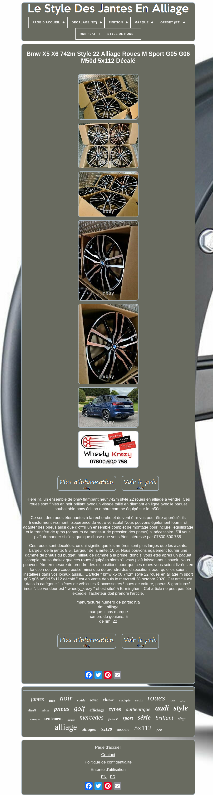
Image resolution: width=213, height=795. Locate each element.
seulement (54, 718)
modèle (123, 729)
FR (112, 777)
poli (159, 730)
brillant (164, 718)
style (180, 708)
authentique (138, 709)
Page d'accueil (108, 747)
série (144, 717)
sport (128, 718)
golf (79, 708)
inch (52, 701)
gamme (71, 720)
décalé (32, 710)
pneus (61, 708)
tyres (115, 709)
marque (35, 719)
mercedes (91, 717)
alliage (66, 727)
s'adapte (125, 700)
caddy (81, 700)
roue (172, 700)
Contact (108, 755)
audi (162, 708)
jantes (37, 699)
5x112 (143, 728)
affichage (96, 710)
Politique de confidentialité (108, 762)
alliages (89, 729)
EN (104, 777)
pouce (113, 718)
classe (108, 699)
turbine (45, 710)
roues (156, 697)
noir (66, 698)
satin (139, 700)
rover (94, 700)
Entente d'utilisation (108, 769)
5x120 (106, 729)
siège (182, 718)
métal (182, 701)
